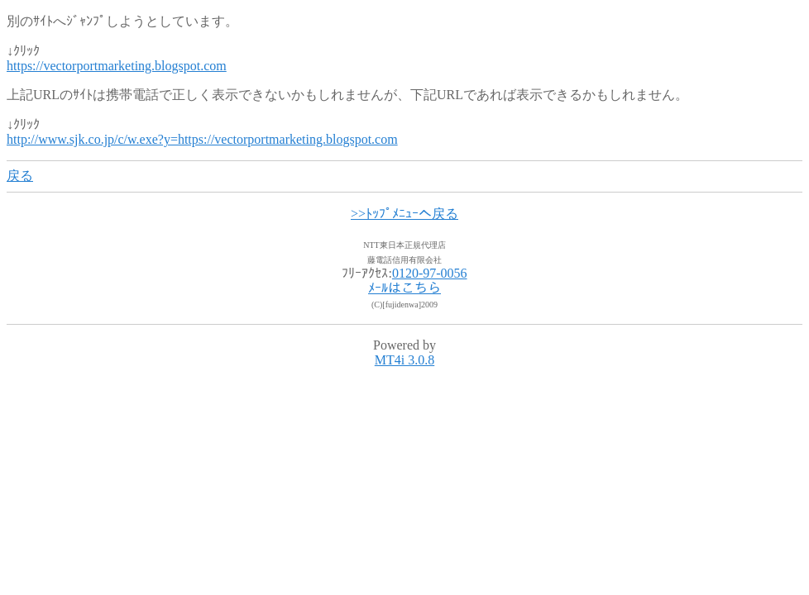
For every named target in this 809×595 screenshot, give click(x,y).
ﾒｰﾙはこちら (404, 288)
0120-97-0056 (429, 273)
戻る (20, 176)
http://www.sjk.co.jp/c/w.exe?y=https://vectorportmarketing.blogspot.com (202, 139)
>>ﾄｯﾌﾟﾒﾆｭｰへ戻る (404, 214)
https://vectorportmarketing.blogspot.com (117, 66)
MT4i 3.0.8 (404, 360)
